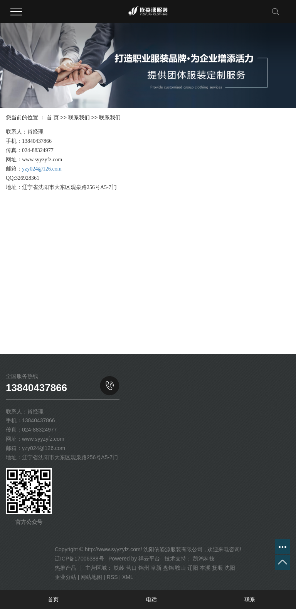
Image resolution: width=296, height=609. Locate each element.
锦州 (143, 568)
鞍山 (180, 568)
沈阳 (229, 568)
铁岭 (119, 568)
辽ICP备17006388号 (79, 558)
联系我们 (79, 117)
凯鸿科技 (203, 558)
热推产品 (65, 568)
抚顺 (217, 568)
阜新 (156, 568)
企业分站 (65, 577)
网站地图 (91, 577)
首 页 (53, 117)
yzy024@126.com (42, 169)
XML (127, 577)
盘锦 (168, 568)
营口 (131, 568)
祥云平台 (149, 558)
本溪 (205, 568)
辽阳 (192, 568)
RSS (112, 577)
